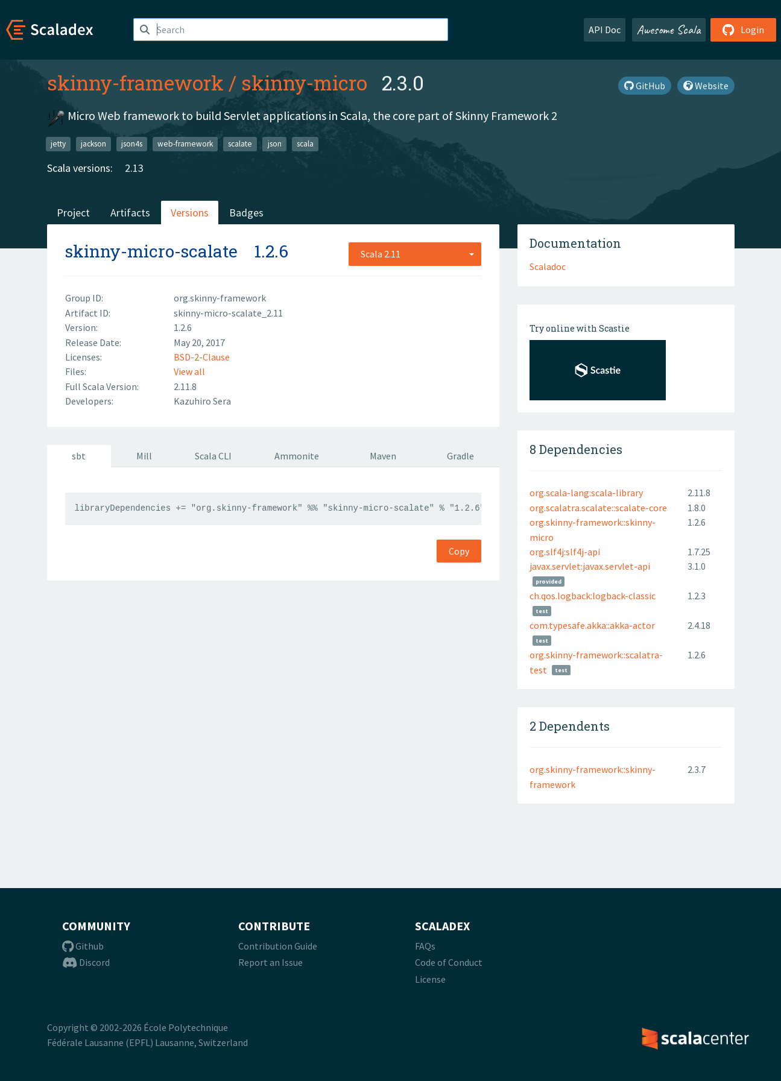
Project (73, 212)
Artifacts (130, 212)
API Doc (605, 30)
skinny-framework (135, 82)
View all (189, 371)
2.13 (134, 168)
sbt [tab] (79, 456)
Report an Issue (270, 962)
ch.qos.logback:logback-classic (593, 596)
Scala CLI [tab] (213, 456)
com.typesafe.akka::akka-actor (592, 625)
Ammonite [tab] (296, 456)
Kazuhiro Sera (202, 401)
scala (305, 144)
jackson (93, 144)
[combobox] (415, 253)
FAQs (425, 946)
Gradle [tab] (460, 456)
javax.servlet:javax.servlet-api (590, 566)
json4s (131, 144)
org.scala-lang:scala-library (586, 493)
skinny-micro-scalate (151, 251)
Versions (190, 212)
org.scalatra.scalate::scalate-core (598, 508)
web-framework (185, 144)
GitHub (644, 86)
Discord (86, 962)
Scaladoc (548, 266)
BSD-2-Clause (202, 357)
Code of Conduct (448, 962)
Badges (246, 212)
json (275, 144)
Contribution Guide (277, 946)
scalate (240, 144)
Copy (459, 551)
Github (83, 946)
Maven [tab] (383, 456)
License (430, 979)
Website (706, 86)
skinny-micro (304, 82)
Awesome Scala (669, 29)
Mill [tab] (144, 456)
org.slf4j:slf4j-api (565, 552)
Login (743, 30)
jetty (58, 144)
